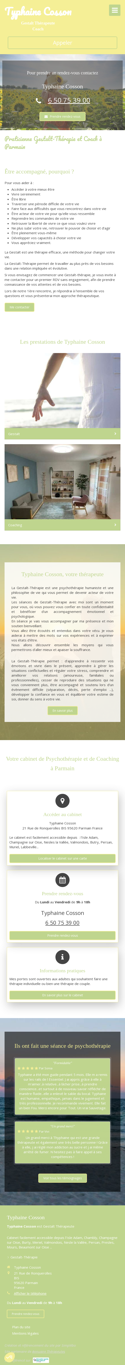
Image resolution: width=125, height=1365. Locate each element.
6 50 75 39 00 (69, 100)
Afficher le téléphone (30, 1293)
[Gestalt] (62, 396)
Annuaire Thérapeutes (48, 1351)
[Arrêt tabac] (62, 487)
